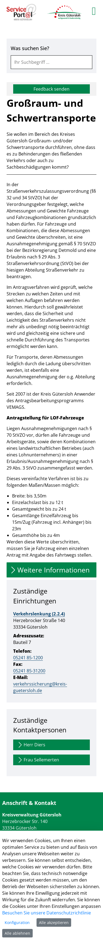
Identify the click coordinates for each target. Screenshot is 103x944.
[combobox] (51, 62)
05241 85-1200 (28, 658)
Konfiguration (17, 922)
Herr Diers (31, 744)
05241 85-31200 (29, 671)
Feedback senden (51, 89)
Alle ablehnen (17, 933)
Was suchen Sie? (30, 48)
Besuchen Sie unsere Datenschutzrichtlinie (46, 913)
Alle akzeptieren (54, 922)
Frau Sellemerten (38, 759)
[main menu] (94, 11)
